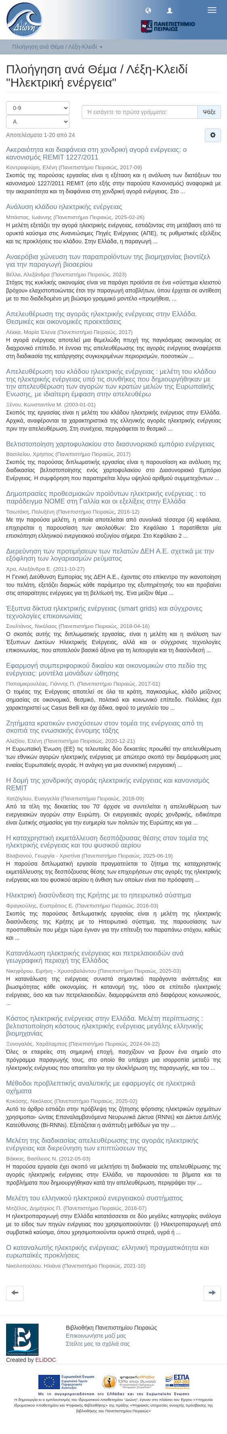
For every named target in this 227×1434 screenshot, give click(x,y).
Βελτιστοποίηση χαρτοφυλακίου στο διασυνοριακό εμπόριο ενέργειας (110, 444)
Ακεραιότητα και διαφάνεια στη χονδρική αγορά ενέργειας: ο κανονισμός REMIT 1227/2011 (96, 153)
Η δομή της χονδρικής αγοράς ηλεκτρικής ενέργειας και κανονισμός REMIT (107, 784)
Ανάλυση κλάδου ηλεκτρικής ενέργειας (64, 207)
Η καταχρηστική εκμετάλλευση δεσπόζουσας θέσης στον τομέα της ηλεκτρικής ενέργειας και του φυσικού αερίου (107, 842)
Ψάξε (209, 112)
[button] (148, 10)
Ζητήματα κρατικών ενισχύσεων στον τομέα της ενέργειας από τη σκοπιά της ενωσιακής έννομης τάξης (104, 727)
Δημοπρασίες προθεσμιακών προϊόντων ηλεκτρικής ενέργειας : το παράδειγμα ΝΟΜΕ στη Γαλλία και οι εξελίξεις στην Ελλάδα (106, 497)
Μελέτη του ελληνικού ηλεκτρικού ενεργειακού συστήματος (94, 1198)
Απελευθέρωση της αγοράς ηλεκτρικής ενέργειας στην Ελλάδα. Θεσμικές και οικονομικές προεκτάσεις (101, 317)
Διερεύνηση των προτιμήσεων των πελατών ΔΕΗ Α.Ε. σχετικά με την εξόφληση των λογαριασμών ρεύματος (110, 555)
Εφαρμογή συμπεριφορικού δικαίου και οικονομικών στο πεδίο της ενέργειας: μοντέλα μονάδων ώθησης (106, 669)
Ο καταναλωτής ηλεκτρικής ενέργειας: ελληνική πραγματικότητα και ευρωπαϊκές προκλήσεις (107, 1251)
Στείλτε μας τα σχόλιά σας (98, 1344)
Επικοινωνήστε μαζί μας (96, 1335)
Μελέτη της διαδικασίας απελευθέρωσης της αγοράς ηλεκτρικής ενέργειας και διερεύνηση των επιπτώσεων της (102, 1144)
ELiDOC (45, 1360)
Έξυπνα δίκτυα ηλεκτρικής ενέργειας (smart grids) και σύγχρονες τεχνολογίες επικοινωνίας (104, 612)
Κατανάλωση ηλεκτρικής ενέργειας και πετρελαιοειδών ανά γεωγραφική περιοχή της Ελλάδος (94, 957)
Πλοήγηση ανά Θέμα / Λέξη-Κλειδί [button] (57, 47)
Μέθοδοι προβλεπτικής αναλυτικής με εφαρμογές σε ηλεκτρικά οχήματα (100, 1087)
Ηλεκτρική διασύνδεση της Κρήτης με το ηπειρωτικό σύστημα (98, 895)
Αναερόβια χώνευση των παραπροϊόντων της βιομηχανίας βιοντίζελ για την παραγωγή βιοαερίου (108, 260)
